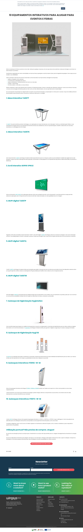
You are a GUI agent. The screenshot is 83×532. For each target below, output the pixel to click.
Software (38, 509)
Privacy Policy (50, 503)
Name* (10, 467)
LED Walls (38, 506)
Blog (49, 500)
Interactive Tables (39, 500)
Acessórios (38, 510)
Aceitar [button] (63, 8)
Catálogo (49, 502)
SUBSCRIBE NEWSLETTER (63, 469)
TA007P (43, 234)
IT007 (11, 419)
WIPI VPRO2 (18, 194)
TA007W (16, 294)
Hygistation (27, 328)
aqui (43, 5)
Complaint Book (51, 506)
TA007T (9, 124)
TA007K (18, 158)
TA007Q (12, 269)
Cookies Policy (50, 504)
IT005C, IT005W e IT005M (33, 388)
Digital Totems (39, 503)
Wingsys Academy (51, 499)
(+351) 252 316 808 (64, 499)
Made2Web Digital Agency (52, 526)
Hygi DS (9, 356)
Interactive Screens (39, 499)
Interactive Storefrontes (40, 502)
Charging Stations (39, 507)
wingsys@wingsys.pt (64, 502)
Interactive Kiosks (39, 504)
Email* (32, 467)
